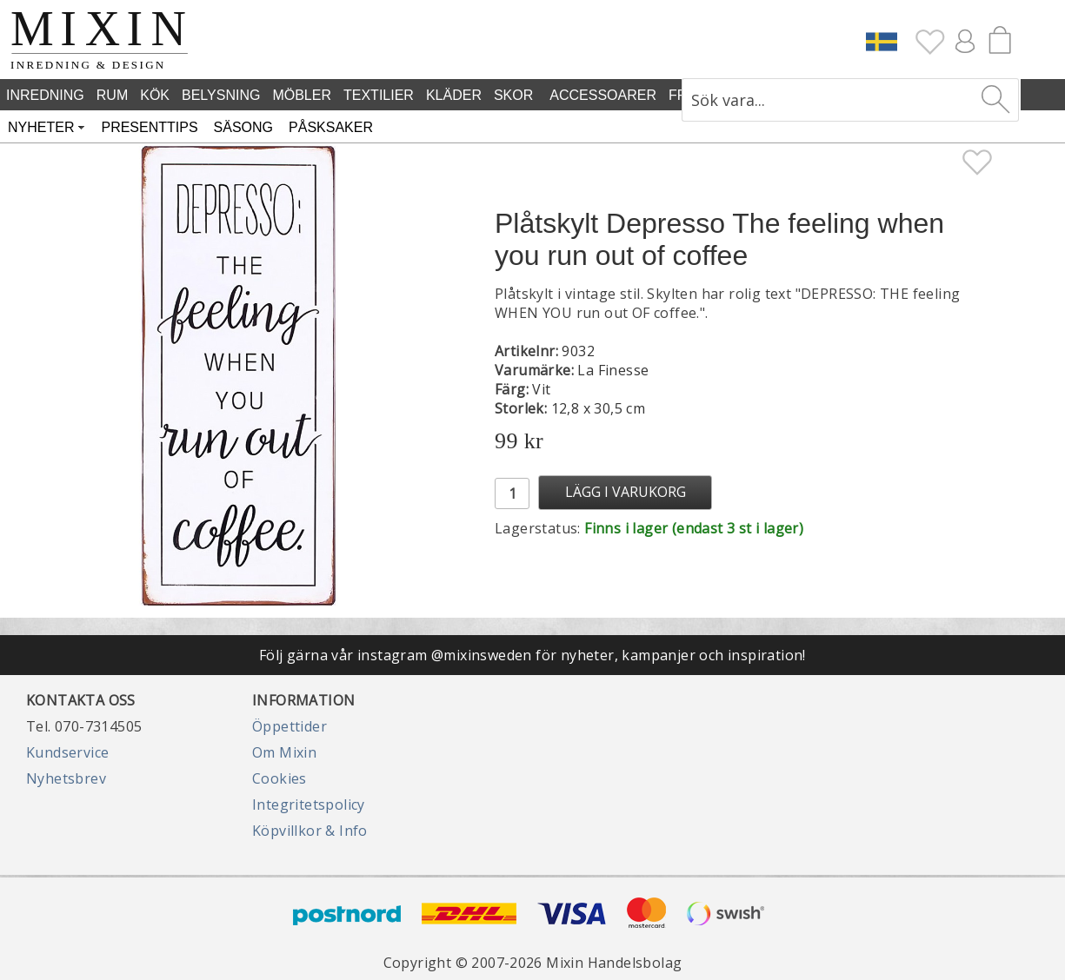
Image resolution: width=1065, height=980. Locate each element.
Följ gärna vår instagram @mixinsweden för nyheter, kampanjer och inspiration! (532, 655)
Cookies (279, 778)
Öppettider (289, 726)
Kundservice (67, 752)
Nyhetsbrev (66, 778)
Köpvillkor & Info (310, 830)
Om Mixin (284, 752)
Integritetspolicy (308, 804)
